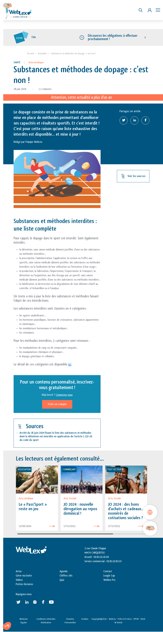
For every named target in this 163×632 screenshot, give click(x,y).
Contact (107, 571)
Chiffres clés (66, 575)
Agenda (63, 571)
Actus (19, 571)
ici (69, 364)
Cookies (84, 619)
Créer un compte (57, 404)
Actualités (42, 53)
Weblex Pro (109, 580)
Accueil (30, 53)
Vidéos (19, 580)
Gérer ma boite (24, 575)
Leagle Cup (109, 575)
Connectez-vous (64, 395)
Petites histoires (24, 584)
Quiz (62, 580)
